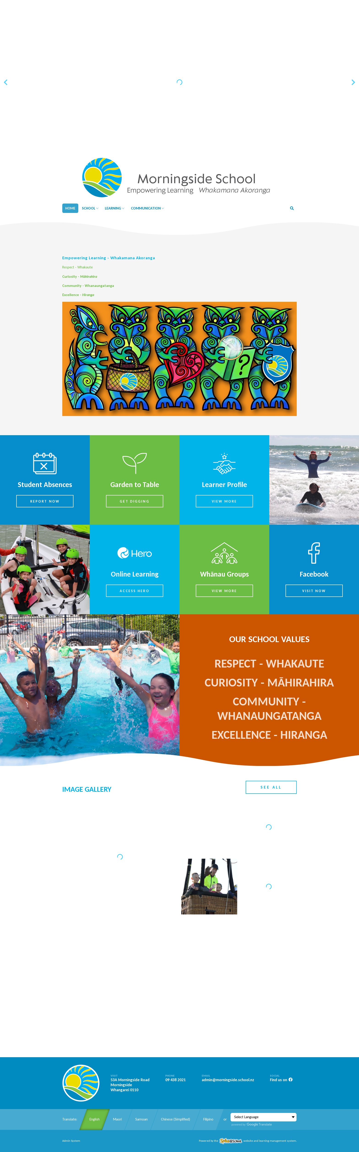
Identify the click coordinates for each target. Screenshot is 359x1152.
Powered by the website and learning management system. (248, 1140)
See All (271, 787)
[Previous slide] (6, 82)
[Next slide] (353, 82)
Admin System (71, 1140)
